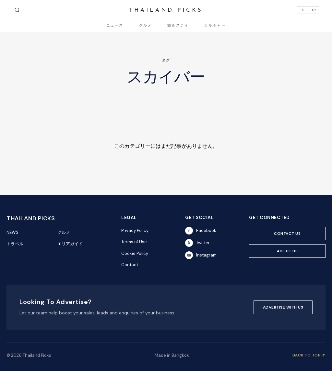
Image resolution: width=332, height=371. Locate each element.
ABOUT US (287, 251)
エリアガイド (70, 243)
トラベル (14, 243)
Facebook (200, 231)
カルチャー (215, 25)
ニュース (115, 25)
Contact (129, 264)
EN (302, 10)
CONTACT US (287, 233)
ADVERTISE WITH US (283, 307)
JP (313, 10)
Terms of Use (134, 242)
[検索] (17, 10)
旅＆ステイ (178, 25)
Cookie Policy (134, 253)
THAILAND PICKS (166, 10)
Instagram (201, 255)
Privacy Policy (134, 230)
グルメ (145, 25)
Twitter (197, 243)
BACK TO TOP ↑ (309, 355)
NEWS (12, 232)
